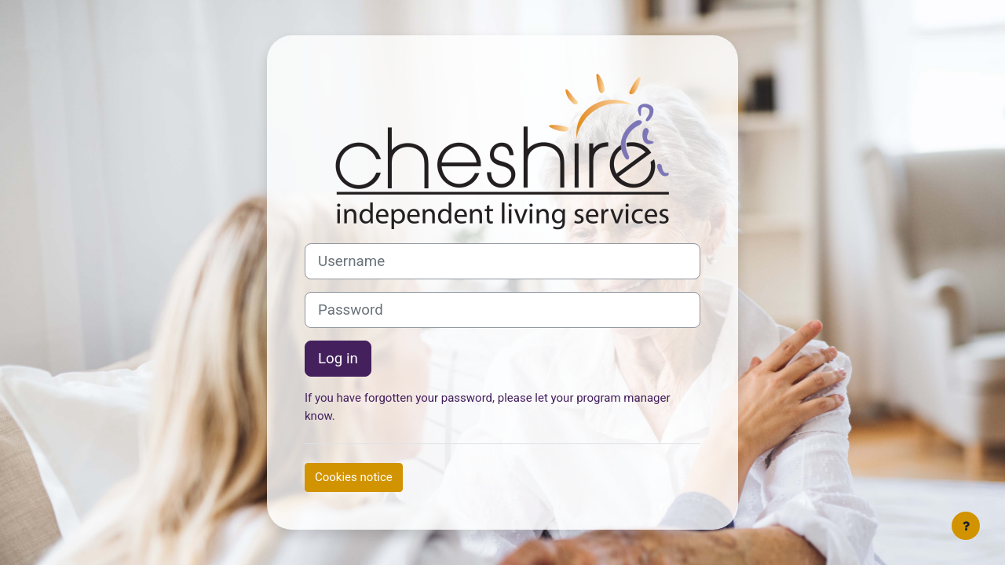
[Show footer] (966, 526)
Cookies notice (354, 477)
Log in (338, 358)
